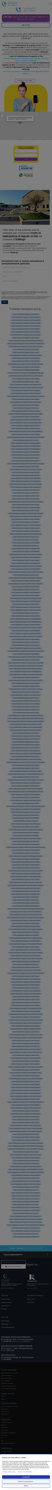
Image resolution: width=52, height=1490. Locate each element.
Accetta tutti (26, 1477)
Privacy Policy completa (25, 1472)
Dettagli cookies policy (9, 1472)
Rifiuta (26, 1486)
